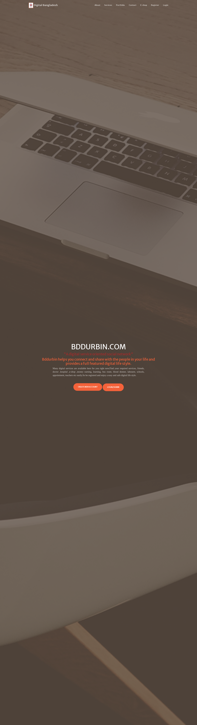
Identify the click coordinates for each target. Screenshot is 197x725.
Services (108, 5)
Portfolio (120, 5)
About (97, 5)
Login (165, 5)
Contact (132, 5)
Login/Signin (113, 387)
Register (155, 5)
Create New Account (88, 387)
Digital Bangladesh (43, 5)
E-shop (143, 5)
